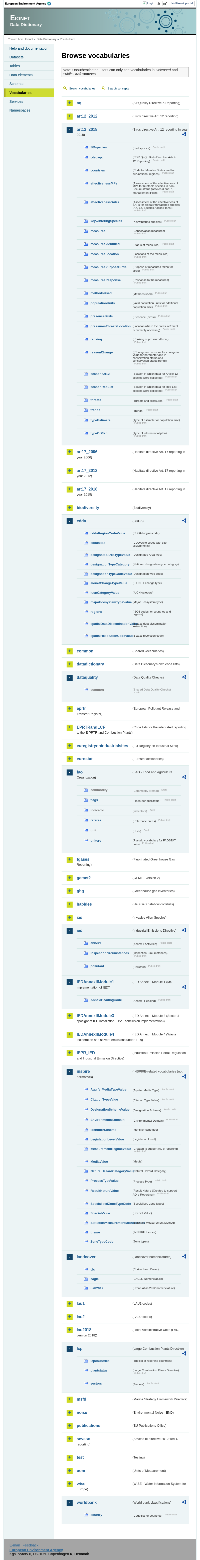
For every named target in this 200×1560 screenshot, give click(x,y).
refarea (95, 820)
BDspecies (98, 147)
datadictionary (90, 664)
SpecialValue (100, 1213)
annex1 (95, 943)
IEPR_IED (86, 1053)
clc (92, 1269)
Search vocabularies (82, 88)
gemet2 (84, 878)
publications (88, 1425)
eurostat (84, 759)
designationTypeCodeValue (111, 574)
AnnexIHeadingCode (106, 1000)
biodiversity (88, 508)
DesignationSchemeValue (109, 1109)
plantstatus (98, 1370)
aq (79, 103)
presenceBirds (101, 316)
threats (95, 400)
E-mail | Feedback (24, 1545)
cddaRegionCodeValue (107, 533)
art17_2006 (87, 452)
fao (80, 772)
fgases (83, 859)
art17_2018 (87, 489)
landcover (86, 1257)
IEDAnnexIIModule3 (95, 1016)
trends (95, 410)
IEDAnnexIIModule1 (95, 982)
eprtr (81, 708)
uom (81, 1471)
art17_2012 (87, 470)
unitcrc (95, 840)
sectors (96, 1383)
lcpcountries (99, 1361)
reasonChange (101, 352)
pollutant (97, 966)
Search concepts (118, 88)
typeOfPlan (98, 433)
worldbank (87, 1502)
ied (79, 930)
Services (16, 102)
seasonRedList (101, 387)
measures (97, 231)
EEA (29, 3)
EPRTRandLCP (91, 727)
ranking (96, 339)
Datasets (16, 57)
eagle (94, 1279)
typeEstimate (100, 420)
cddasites (97, 543)
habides (84, 904)
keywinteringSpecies (106, 221)
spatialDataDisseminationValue (111, 624)
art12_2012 (87, 116)
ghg (80, 891)
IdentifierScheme (103, 1130)
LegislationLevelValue (107, 1139)
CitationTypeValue (104, 1099)
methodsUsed (101, 293)
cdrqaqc (96, 157)
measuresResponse (105, 280)
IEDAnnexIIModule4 (95, 1034)
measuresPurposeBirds (108, 267)
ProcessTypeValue (104, 1181)
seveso (83, 1439)
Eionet (29, 39)
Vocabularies (20, 93)
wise (81, 1484)
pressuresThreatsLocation (110, 326)
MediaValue (99, 1161)
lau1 (81, 1303)
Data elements (21, 75)
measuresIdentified (105, 244)
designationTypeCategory (109, 564)
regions (96, 612)
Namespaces (19, 110)
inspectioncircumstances (109, 953)
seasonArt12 (100, 374)
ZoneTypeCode (101, 1241)
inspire (83, 1071)
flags (94, 800)
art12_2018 (87, 129)
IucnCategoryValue (104, 593)
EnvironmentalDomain (107, 1120)
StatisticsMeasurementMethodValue (111, 1223)
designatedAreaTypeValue (110, 555)
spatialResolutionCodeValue (111, 636)
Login (150, 3)
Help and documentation (28, 48)
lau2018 (84, 1330)
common (85, 651)
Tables (14, 66)
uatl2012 (96, 1288)
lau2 (81, 1317)
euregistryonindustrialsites (102, 746)
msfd (81, 1399)
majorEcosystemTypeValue (111, 602)
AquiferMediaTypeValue (108, 1089)
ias (79, 917)
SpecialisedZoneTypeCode (110, 1204)
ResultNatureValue (104, 1191)
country (96, 1515)
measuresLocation (104, 254)
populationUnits (102, 303)
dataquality (87, 677)
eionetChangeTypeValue (108, 583)
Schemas (16, 84)
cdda (81, 521)
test (80, 1457)
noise (82, 1412)
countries (97, 170)
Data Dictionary (47, 39)
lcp (79, 1348)
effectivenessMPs (103, 183)
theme (95, 1232)
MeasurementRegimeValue (110, 1149)
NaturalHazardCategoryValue (111, 1171)
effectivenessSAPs (104, 202)
